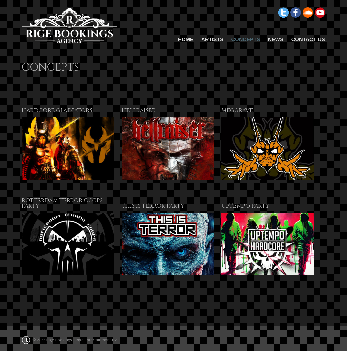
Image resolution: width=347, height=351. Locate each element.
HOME (185, 39)
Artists (212, 39)
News (275, 39)
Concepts (245, 39)
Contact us (308, 39)
